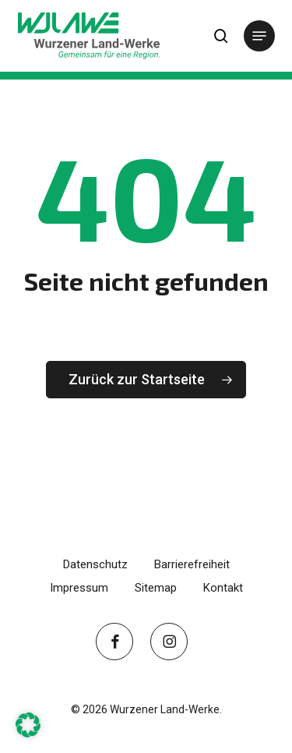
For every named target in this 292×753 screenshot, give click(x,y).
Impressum (79, 588)
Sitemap (156, 588)
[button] (259, 36)
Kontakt (223, 588)
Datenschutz (95, 564)
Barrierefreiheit (192, 564)
